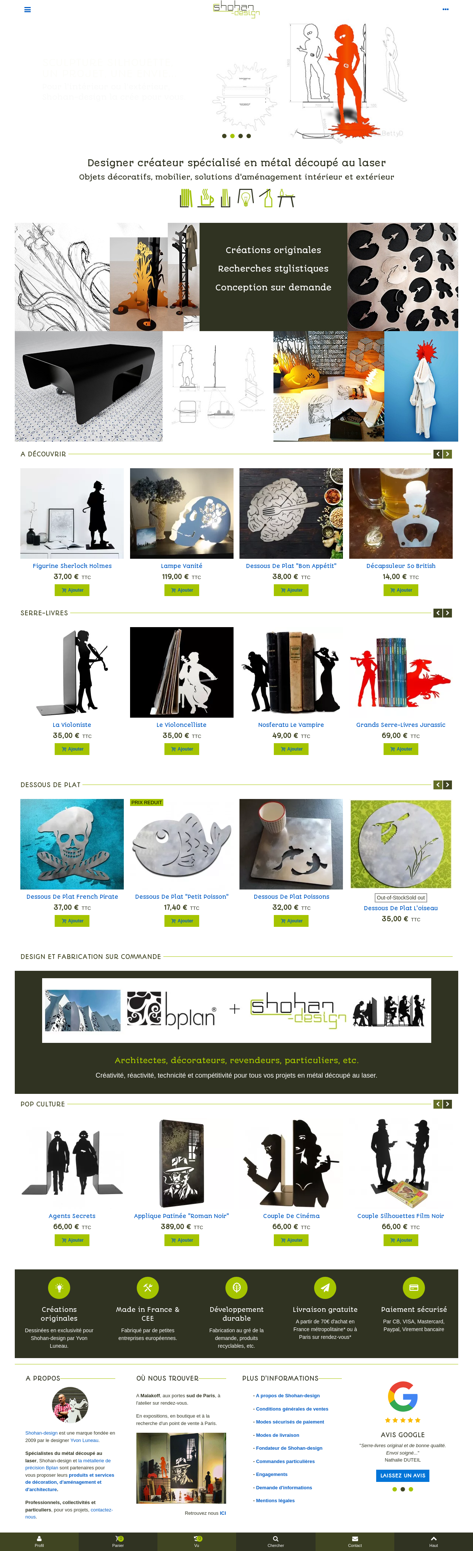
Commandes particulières (285, 1461)
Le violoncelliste (182, 725)
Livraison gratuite (325, 1309)
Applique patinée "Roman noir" (181, 1216)
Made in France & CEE (148, 1314)
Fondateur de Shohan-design (289, 1448)
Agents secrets (72, 1216)
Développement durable (237, 1314)
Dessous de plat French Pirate (72, 897)
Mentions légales (275, 1500)
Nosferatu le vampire (291, 725)
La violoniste (72, 725)
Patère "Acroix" (400, 566)
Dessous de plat (50, 785)
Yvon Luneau (84, 1440)
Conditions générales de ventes (292, 1409)
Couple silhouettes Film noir (400, 1216)
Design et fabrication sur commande (90, 956)
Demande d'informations (284, 1487)
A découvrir (43, 454)
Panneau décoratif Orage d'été (291, 566)
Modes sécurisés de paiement (290, 1422)
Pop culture (42, 1104)
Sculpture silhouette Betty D (181, 566)
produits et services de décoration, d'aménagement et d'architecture (70, 1482)
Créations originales (59, 1314)
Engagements (271, 1474)
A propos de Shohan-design (288, 1395)
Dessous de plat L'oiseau (401, 908)
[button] (224, 136)
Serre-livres (44, 613)
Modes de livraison (277, 1435)
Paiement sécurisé (414, 1309)
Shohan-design (41, 1433)
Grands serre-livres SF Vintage (72, 566)
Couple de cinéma (291, 1216)
